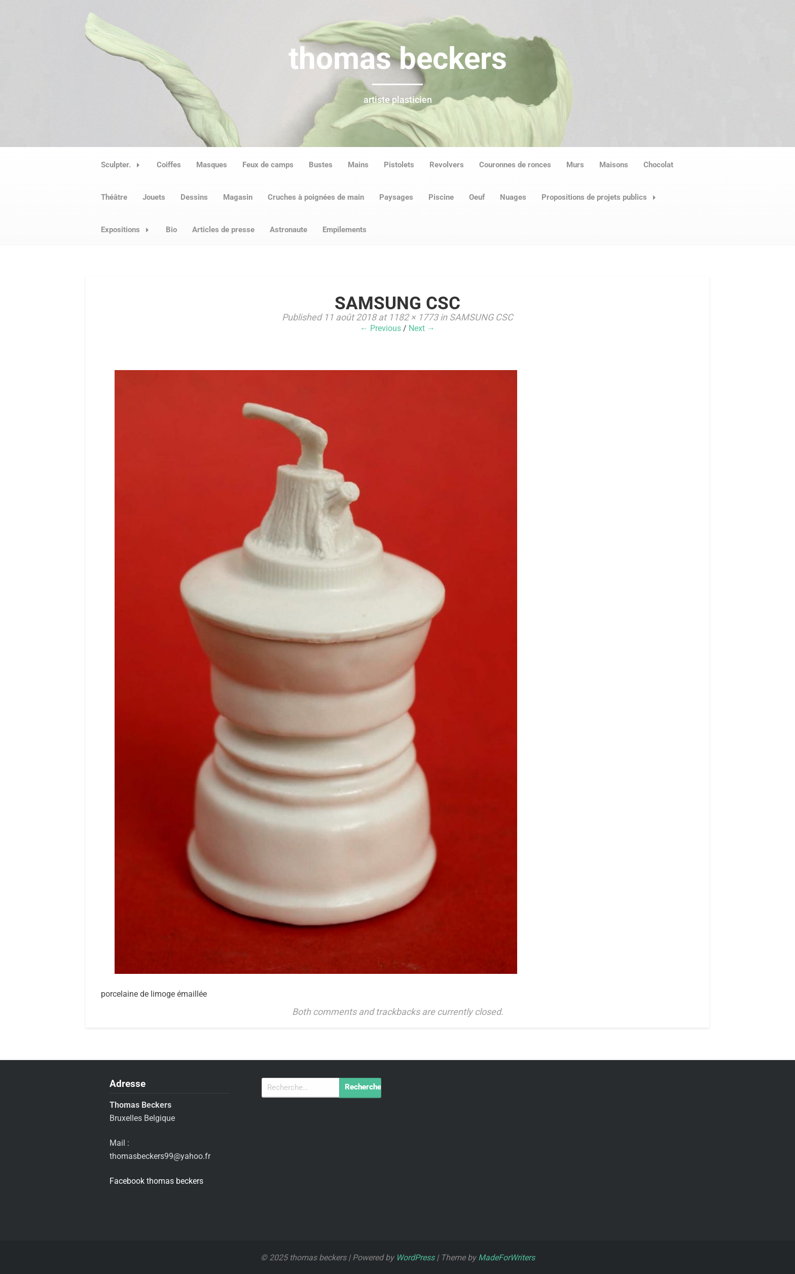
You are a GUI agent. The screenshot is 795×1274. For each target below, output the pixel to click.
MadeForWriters (506, 1257)
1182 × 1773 (413, 317)
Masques (211, 164)
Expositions (128, 229)
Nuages (513, 197)
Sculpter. (123, 165)
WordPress (415, 1257)
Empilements (344, 229)
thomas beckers (397, 59)
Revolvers (446, 164)
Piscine (441, 197)
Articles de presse (223, 229)
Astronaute (288, 229)
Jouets (153, 197)
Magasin (237, 197)
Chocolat (658, 164)
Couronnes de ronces (515, 164)
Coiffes (169, 164)
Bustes (321, 164)
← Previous (380, 328)
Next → (422, 328)
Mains (358, 164)
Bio (171, 229)
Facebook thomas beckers (156, 1181)
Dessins (194, 197)
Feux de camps (268, 164)
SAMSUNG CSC (481, 317)
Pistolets (399, 164)
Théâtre (114, 197)
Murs (575, 164)
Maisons (613, 164)
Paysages (396, 197)
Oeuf (477, 197)
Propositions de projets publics (601, 197)
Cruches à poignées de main (316, 197)
